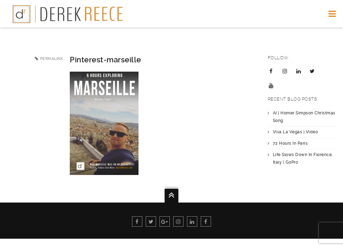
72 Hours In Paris (290, 143)
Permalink (51, 58)
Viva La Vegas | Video (295, 132)
